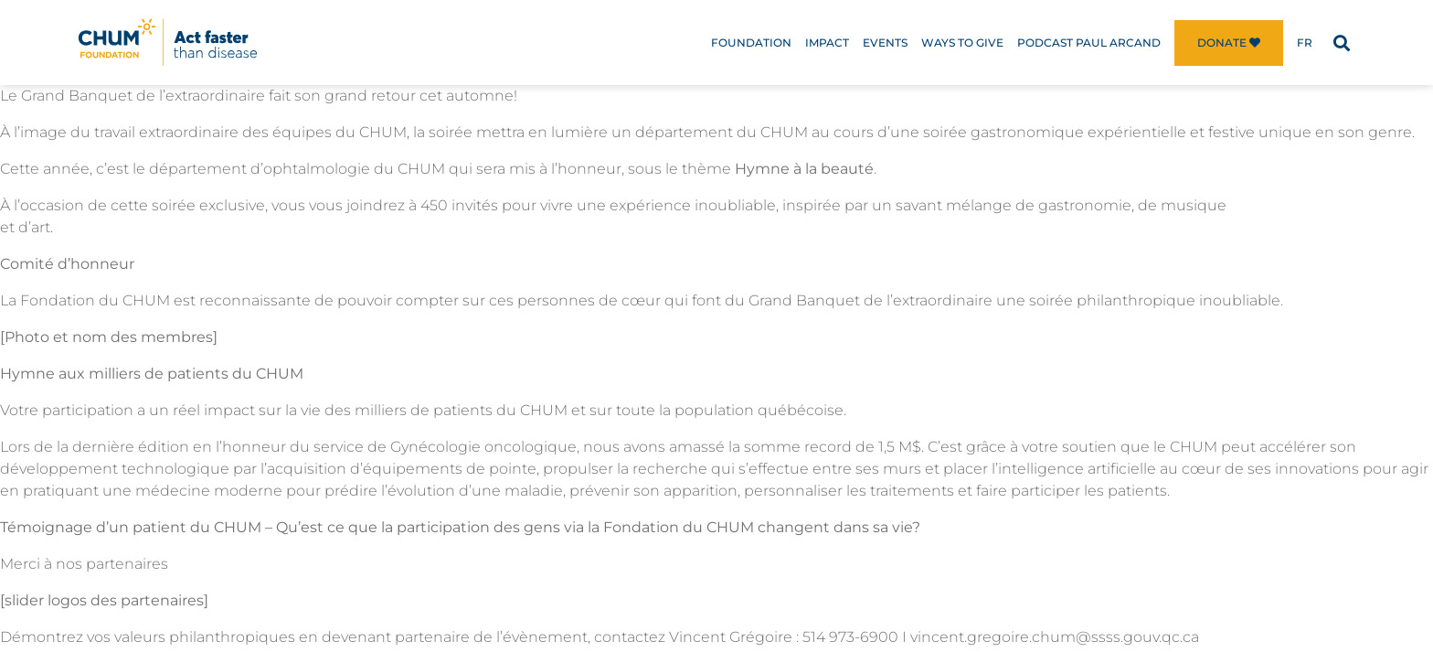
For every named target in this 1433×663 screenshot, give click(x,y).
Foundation (751, 42)
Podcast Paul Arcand (1089, 42)
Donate (1228, 42)
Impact (827, 42)
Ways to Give (962, 42)
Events (885, 42)
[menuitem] (1304, 43)
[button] (1341, 42)
